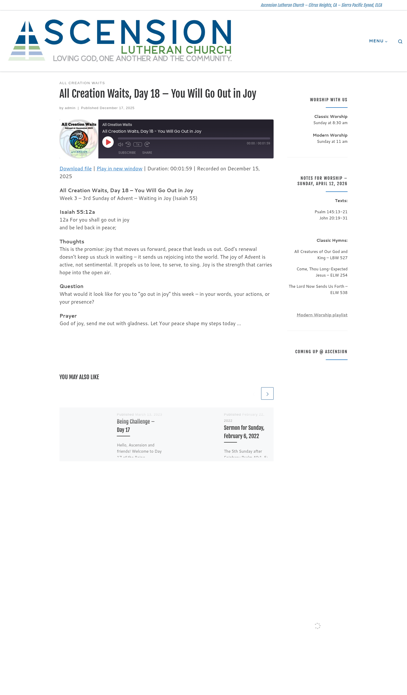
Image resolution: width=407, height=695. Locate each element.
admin (70, 108)
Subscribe (127, 152)
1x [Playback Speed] (137, 144)
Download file (75, 168)
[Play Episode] (108, 142)
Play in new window (120, 168)
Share (147, 152)
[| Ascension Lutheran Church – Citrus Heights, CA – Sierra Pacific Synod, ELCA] (120, 40)
